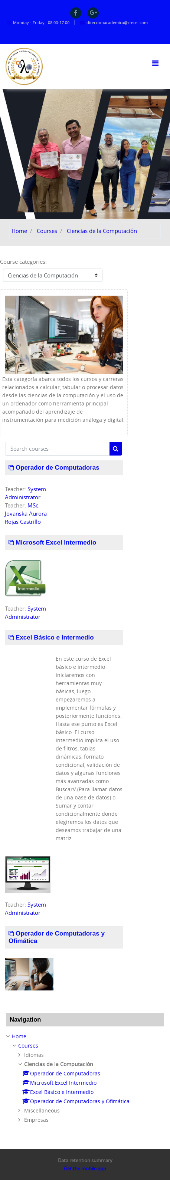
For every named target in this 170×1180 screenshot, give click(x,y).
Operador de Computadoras (57, 467)
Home (19, 230)
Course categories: (23, 261)
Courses (47, 230)
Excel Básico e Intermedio (55, 637)
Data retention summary (85, 1160)
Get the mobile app (85, 1168)
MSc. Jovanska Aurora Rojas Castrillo (26, 513)
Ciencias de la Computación (102, 230)
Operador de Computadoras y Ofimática (57, 937)
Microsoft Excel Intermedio (56, 542)
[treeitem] (85, 1078)
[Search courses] (58, 449)
